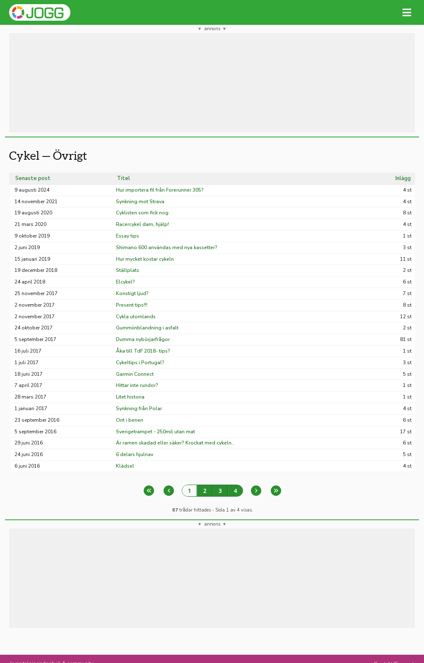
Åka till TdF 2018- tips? (143, 351)
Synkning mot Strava (140, 201)
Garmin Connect (135, 374)
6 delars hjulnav (134, 454)
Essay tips (127, 236)
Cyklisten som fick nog (142, 212)
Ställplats (127, 270)
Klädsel (125, 466)
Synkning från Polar (139, 408)
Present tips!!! (131, 305)
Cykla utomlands (136, 316)
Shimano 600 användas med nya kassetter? (166, 247)
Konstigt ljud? (132, 293)
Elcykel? (125, 282)
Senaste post (33, 178)
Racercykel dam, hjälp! (142, 224)
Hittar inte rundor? (137, 385)
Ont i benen (129, 420)
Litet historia (130, 397)
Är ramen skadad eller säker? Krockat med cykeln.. (175, 443)
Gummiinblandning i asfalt (147, 327)
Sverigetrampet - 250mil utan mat (155, 431)
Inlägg (403, 178)
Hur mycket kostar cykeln (145, 259)
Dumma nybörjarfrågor (143, 339)
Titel (123, 178)
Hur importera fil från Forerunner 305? (160, 190)
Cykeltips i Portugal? (140, 362)
